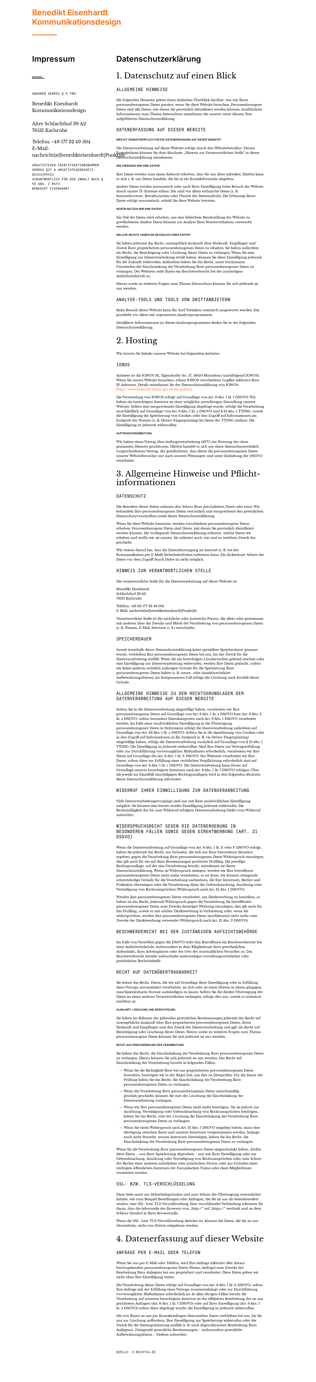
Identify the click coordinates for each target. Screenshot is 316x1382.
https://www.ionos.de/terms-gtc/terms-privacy (154, 389)
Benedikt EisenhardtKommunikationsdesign (76, 17)
